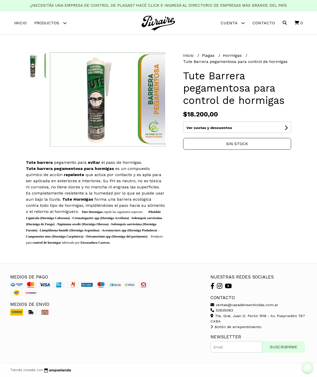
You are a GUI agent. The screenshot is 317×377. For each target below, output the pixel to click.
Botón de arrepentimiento (235, 327)
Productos (50, 23)
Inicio (20, 22)
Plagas (209, 55)
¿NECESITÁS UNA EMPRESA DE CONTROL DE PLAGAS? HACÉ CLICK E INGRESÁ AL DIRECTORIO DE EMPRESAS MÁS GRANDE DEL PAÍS (158, 5)
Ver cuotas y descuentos (209, 128)
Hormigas (233, 55)
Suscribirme (283, 346)
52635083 (221, 310)
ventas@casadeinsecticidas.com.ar (244, 305)
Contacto (263, 22)
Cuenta (233, 23)
